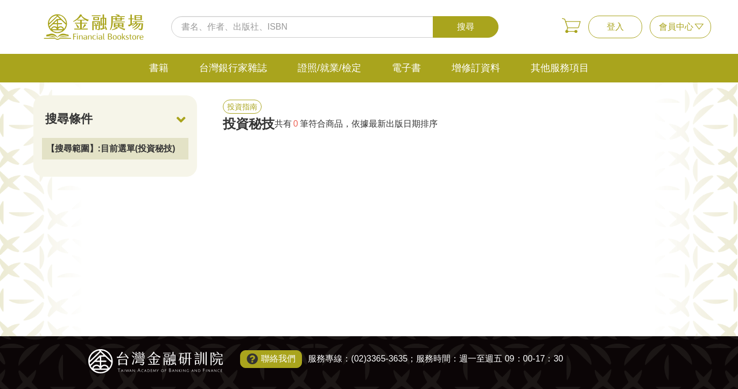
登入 (615, 26)
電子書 (406, 67)
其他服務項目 (560, 67)
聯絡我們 (278, 358)
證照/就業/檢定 (329, 67)
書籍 (158, 67)
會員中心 (676, 26)
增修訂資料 (476, 67)
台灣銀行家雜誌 (233, 67)
